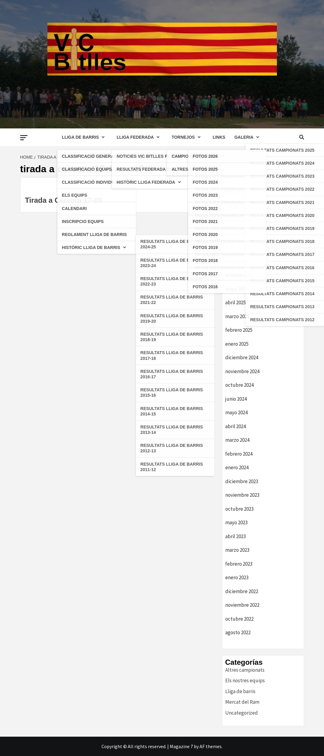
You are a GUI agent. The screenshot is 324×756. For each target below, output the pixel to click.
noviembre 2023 (242, 495)
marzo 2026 (237, 206)
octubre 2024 (239, 385)
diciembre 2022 (241, 591)
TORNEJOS (188, 137)
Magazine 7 (181, 746)
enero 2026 (237, 234)
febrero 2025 (238, 330)
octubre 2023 (239, 509)
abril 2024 (235, 426)
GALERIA (248, 137)
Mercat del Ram (242, 702)
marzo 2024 (237, 440)
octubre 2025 (239, 275)
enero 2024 (237, 467)
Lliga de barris (240, 691)
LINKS (219, 137)
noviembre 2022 (242, 605)
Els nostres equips (245, 680)
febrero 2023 (238, 564)
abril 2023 (235, 536)
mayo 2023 (236, 522)
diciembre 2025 (241, 247)
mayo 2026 (236, 179)
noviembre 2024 (242, 371)
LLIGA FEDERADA (139, 137)
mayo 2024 (236, 412)
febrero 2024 (238, 454)
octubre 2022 (239, 618)
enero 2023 (237, 577)
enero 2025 (237, 344)
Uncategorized (241, 712)
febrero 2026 (238, 220)
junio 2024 (236, 399)
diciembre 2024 (241, 357)
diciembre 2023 (241, 481)
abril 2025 (235, 302)
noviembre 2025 (242, 261)
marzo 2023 (237, 550)
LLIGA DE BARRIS (84, 137)
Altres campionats (245, 670)
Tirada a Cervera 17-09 (63, 200)
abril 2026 (235, 192)
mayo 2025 (236, 289)
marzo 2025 (237, 316)
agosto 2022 (238, 632)
